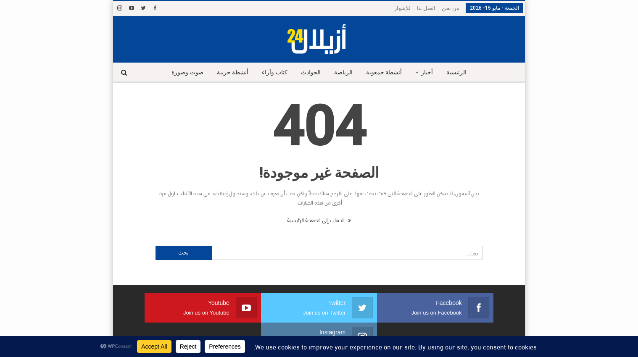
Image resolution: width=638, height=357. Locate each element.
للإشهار (402, 8)
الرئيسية (461, 72)
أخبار (430, 72)
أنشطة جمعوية (386, 72)
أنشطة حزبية (229, 72)
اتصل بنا (426, 8)
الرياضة (344, 72)
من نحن (450, 8)
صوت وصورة (183, 72)
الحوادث (310, 72)
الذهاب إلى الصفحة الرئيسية (319, 220)
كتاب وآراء (273, 72)
